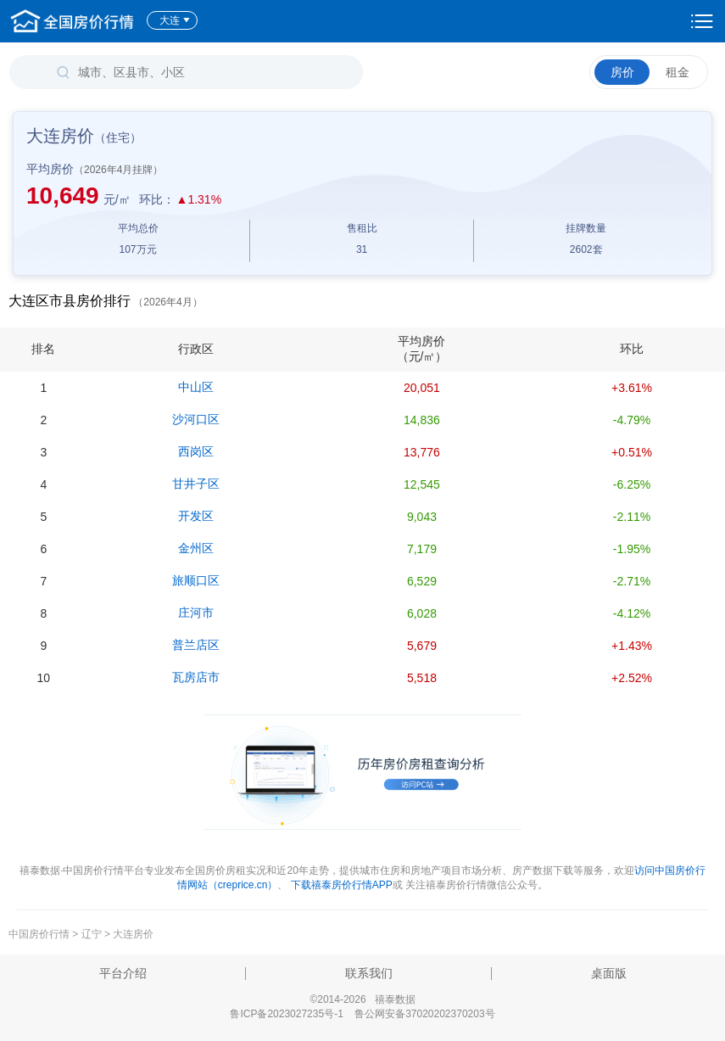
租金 (677, 72)
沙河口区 (196, 419)
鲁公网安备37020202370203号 (424, 1014)
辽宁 (91, 934)
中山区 (196, 387)
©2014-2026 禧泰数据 (362, 999)
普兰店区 (196, 645)
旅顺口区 (196, 580)
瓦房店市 (196, 677)
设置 (702, 21)
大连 (175, 20)
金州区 (196, 548)
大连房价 (133, 934)
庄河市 (196, 612)
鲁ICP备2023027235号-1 (286, 1014)
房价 (622, 72)
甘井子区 (196, 483)
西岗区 (196, 451)
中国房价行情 (40, 934)
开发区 (196, 516)
